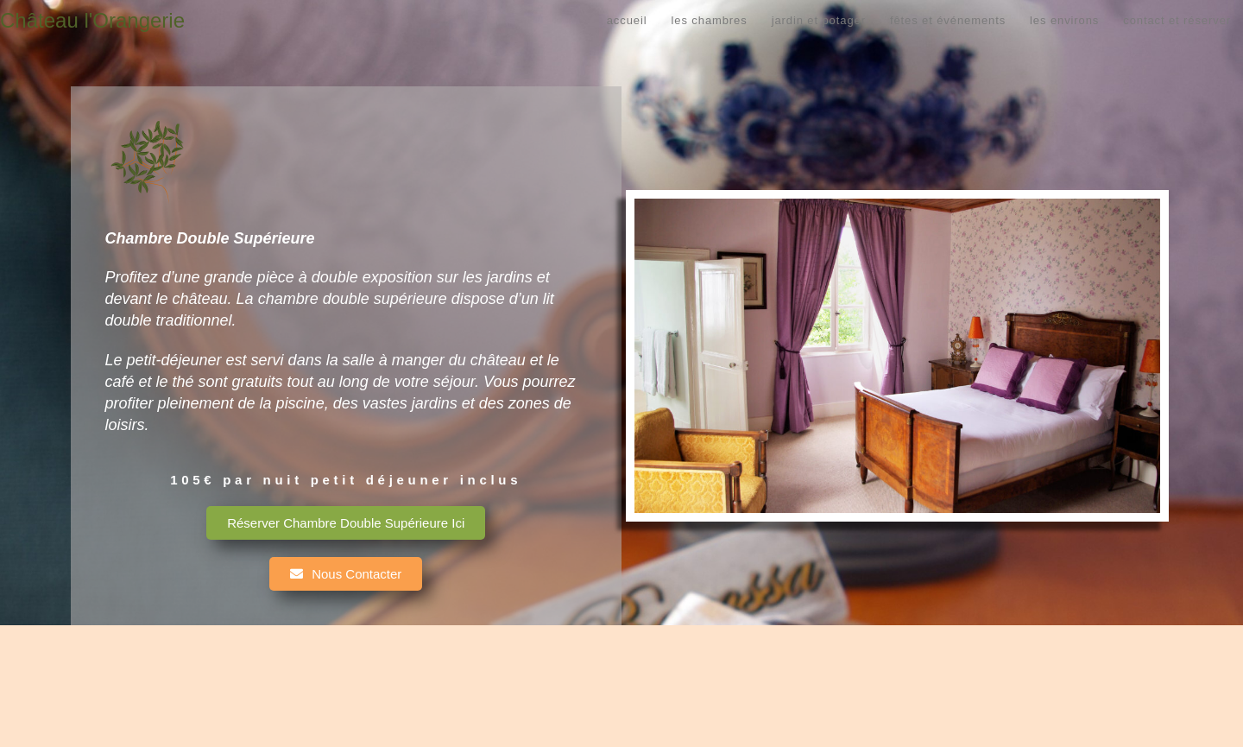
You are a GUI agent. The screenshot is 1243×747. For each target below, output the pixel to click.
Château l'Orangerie (92, 20)
